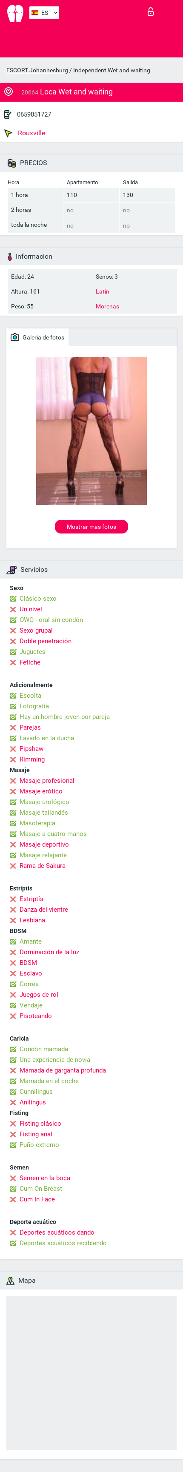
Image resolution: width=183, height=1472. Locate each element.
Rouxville (24, 133)
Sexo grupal (36, 630)
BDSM (28, 963)
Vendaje (31, 1005)
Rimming (32, 759)
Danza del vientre (44, 909)
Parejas (30, 727)
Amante (31, 941)
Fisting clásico (40, 1123)
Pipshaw (31, 749)
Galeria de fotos (37, 337)
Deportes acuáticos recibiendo (63, 1243)
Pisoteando (36, 1016)
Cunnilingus (36, 1091)
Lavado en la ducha (47, 738)
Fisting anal (36, 1134)
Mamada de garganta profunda (63, 1070)
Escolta (30, 695)
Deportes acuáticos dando (57, 1232)
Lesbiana (32, 920)
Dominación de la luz (49, 952)
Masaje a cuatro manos (53, 834)
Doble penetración (45, 641)
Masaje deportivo (44, 844)
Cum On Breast (41, 1188)
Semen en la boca (45, 1178)
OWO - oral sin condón (51, 620)
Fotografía (34, 706)
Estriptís (31, 899)
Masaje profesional (47, 780)
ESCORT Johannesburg (37, 70)
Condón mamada (44, 1049)
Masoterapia (37, 823)
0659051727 (34, 114)
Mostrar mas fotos (91, 526)
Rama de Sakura (43, 866)
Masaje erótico (41, 791)
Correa (29, 984)
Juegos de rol (39, 994)
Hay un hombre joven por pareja (65, 717)
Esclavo (31, 973)
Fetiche (30, 662)
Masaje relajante (43, 855)
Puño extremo (39, 1145)
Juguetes (33, 652)
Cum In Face (37, 1199)
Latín (102, 291)
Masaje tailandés (44, 812)
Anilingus (33, 1102)
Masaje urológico (44, 802)
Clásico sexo (38, 598)
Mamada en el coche (49, 1081)
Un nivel (31, 609)
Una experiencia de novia (55, 1060)
